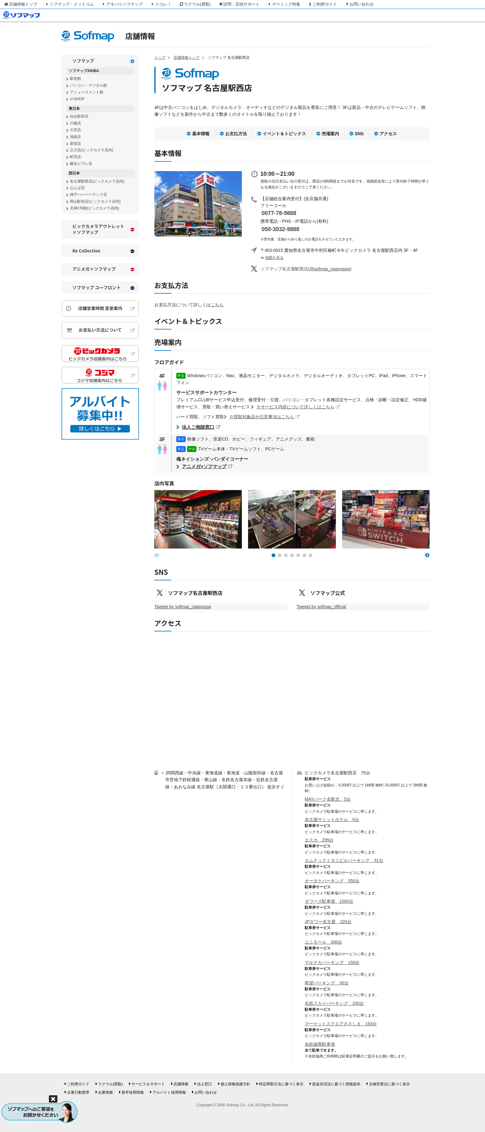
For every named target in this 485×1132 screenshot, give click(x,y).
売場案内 (330, 133)
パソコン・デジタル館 (88, 85)
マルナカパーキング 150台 (332, 962)
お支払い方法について (100, 330)
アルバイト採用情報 (169, 1092)
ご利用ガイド (322, 4)
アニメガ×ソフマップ (204, 466)
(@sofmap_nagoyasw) (305, 268)
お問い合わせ (359, 4)
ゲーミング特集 (283, 4)
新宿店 (75, 143)
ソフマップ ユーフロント (96, 288)
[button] (273, 555)
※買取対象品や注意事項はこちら (261, 416)
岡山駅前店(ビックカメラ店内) (95, 201)
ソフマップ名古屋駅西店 (195, 592)
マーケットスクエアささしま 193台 (341, 1023)
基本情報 (200, 133)
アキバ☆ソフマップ (122, 4)
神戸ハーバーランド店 (88, 194)
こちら (217, 304)
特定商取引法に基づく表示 (281, 1084)
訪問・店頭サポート (239, 4)
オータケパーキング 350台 (332, 880)
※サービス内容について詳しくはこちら (295, 406)
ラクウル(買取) (195, 4)
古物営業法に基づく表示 (389, 1084)
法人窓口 (204, 1084)
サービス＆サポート (148, 1084)
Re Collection (86, 251)
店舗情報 (140, 35)
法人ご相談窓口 (198, 427)
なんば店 (77, 188)
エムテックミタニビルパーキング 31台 (344, 860)
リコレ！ (160, 4)
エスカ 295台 (319, 839)
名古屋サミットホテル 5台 (332, 819)
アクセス (388, 133)
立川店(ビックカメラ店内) (91, 150)
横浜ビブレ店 (81, 163)
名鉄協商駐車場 (320, 1044)
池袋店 (75, 137)
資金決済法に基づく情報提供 (336, 1084)
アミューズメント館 (86, 92)
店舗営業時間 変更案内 (100, 308)
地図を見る (274, 258)
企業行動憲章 (78, 1092)
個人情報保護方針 (235, 1084)
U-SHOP (77, 99)
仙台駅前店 (79, 116)
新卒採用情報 (133, 1092)
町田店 (75, 157)
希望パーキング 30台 (327, 982)
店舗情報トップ (20, 4)
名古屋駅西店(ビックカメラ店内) (97, 181)
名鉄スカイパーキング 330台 (334, 1003)
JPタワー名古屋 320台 (328, 921)
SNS (359, 133)
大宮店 (75, 130)
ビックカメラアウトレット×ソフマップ (98, 229)
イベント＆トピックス (284, 133)
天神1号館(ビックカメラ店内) (94, 208)
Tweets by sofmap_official (321, 606)
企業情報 (105, 1092)
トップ (159, 57)
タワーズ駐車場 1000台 (329, 901)
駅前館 (75, 78)
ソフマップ (83, 61)
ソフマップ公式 (327, 592)
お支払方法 (236, 133)
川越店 (75, 123)
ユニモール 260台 (323, 942)
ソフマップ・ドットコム (69, 4)
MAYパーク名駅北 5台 (328, 799)
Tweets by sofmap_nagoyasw (182, 606)
